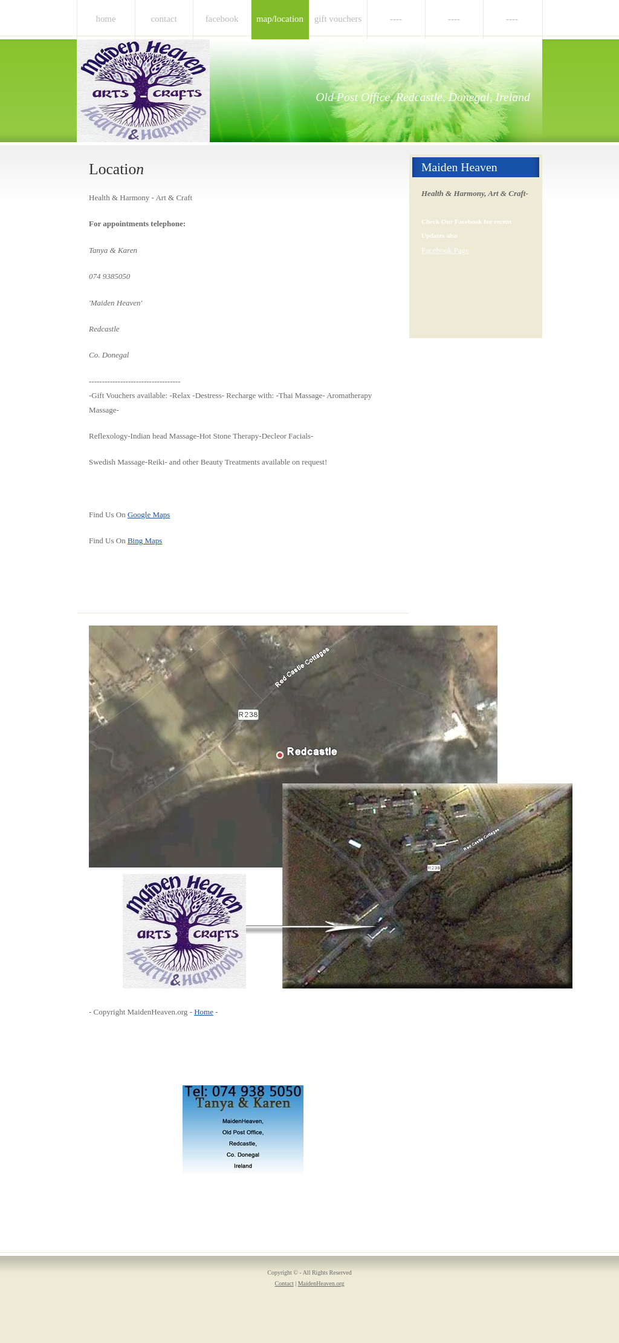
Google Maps (149, 514)
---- (396, 19)
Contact (164, 19)
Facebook (222, 19)
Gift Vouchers (337, 19)
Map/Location (279, 19)
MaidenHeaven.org (321, 1283)
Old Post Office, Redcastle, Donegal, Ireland (423, 96)
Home (105, 19)
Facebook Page (445, 250)
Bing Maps (145, 540)
